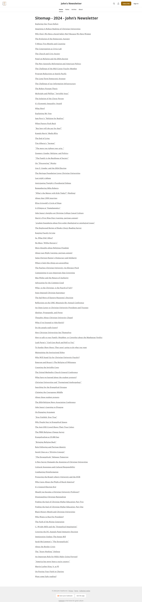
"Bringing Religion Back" (45, 442)
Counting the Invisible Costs (47, 367)
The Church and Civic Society (47, 53)
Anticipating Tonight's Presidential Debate (53, 183)
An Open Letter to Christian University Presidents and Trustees (61, 307)
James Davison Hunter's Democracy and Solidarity (56, 257)
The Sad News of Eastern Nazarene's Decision (54, 297)
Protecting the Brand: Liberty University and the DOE (57, 477)
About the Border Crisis (45, 546)
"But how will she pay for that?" (48, 128)
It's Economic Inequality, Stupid (48, 103)
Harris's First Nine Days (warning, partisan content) (56, 218)
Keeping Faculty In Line (45, 233)
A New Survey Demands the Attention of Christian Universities (61, 462)
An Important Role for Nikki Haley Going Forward (56, 556)
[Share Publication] (118, 4)
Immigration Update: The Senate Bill (50, 536)
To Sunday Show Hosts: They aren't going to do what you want (61, 347)
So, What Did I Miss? (44, 238)
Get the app (81, 596)
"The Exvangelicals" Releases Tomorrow (51, 457)
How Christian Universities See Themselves (53, 332)
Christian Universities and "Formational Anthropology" (58, 382)
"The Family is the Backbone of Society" (52, 158)
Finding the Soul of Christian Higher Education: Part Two (59, 501)
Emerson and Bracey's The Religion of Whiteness (55, 362)
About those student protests (47, 397)
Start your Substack (64, 596)
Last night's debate (43, 178)
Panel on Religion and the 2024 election (51, 58)
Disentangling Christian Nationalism (50, 496)
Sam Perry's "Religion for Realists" (49, 118)
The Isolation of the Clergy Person (49, 98)
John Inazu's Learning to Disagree (49, 407)
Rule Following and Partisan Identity (50, 447)
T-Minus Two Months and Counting (50, 43)
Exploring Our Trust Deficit (46, 24)
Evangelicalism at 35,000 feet (47, 437)
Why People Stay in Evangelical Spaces (51, 422)
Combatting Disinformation (46, 472)
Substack (61, 601)
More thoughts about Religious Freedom (52, 248)
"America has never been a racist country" (52, 561)
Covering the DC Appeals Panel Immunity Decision (56, 531)
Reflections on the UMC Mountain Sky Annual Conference (59, 302)
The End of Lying (42, 138)
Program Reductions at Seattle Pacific (50, 73)
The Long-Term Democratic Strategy (50, 78)
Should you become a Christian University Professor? (57, 492)
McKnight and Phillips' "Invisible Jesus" (52, 93)
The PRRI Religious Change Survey (49, 432)
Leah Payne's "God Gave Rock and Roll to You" (55, 342)
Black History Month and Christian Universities (55, 511)
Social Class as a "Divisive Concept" (50, 452)
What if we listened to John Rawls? (49, 322)
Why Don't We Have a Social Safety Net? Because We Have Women (63, 34)
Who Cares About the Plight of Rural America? (54, 482)
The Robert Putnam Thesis (46, 88)
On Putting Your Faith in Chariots (49, 571)
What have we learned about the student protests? (56, 377)
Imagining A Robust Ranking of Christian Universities (57, 28)
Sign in (136, 4)
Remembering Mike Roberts (47, 188)
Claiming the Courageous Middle (49, 392)
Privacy (71, 591)
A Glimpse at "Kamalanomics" (47, 208)
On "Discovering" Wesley (45, 163)
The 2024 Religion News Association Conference (55, 402)
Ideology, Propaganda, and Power (49, 312)
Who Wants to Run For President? (49, 516)
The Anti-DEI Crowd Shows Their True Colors (54, 427)
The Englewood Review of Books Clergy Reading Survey (58, 228)
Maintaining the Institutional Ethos (50, 352)
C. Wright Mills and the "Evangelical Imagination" (56, 526)
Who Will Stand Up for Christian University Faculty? (57, 357)
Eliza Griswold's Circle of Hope (48, 203)
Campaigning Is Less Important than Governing (55, 272)
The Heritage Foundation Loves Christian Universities (57, 173)
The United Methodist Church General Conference (56, 372)
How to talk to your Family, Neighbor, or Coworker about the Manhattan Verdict (68, 337)
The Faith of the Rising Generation (49, 521)
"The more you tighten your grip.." (49, 148)
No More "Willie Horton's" (46, 243)
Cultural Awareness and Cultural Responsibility (55, 467)
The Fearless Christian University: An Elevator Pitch (57, 267)
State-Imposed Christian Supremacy (50, 292)
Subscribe (126, 4)
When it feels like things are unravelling (52, 263)
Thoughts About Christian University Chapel (54, 317)
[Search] (114, 4)
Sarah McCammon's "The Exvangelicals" (52, 541)
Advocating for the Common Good (49, 282)
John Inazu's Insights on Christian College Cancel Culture (59, 213)
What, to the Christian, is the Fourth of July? (53, 287)
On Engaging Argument (45, 412)
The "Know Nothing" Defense (47, 551)
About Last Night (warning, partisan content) (53, 253)
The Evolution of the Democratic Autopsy (52, 38)
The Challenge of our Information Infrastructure (55, 83)
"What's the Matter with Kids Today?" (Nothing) (55, 193)
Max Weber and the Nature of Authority (52, 277)
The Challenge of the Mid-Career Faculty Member (56, 68)
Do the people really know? (46, 327)
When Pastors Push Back (45, 123)
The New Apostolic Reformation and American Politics (58, 63)
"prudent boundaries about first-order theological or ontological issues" (65, 223)
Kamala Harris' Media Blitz (46, 133)
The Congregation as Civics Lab (48, 48)
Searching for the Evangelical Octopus (51, 387)
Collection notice (84, 591)
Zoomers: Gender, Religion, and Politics (51, 153)
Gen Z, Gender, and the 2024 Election (50, 168)
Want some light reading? (46, 576)
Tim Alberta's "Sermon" (45, 143)
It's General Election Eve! (45, 487)
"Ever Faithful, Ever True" (46, 417)
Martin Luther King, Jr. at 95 (47, 566)
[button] (61, 9)
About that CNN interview (46, 198)
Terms (76, 591)
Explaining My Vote (43, 113)
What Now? (40, 108)
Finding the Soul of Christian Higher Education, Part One (59, 506)
